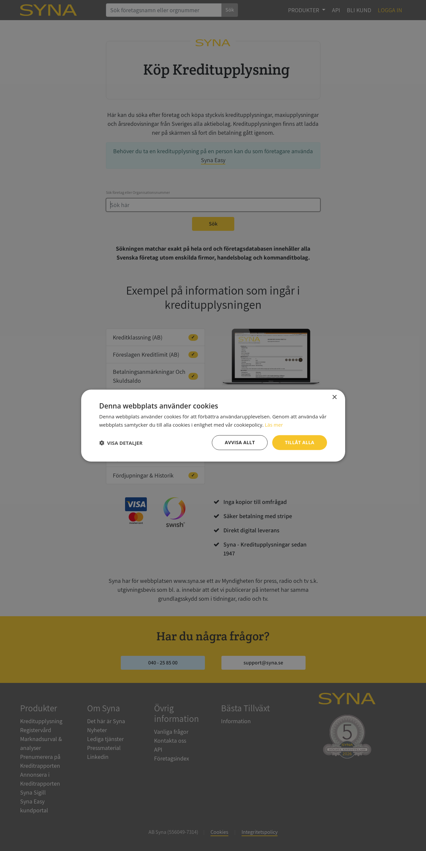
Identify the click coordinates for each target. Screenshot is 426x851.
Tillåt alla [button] (299, 442)
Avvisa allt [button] (240, 442)
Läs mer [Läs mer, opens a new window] (274, 424)
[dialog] (213, 425)
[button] (121, 442)
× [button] (334, 397)
